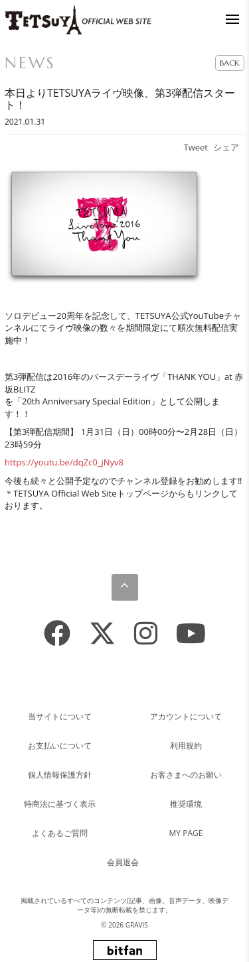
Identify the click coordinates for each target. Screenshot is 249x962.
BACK (230, 63)
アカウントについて (186, 716)
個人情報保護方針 (60, 774)
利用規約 (186, 745)
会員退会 (123, 862)
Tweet (196, 147)
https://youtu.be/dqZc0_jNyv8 (64, 462)
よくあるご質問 (60, 833)
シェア (226, 147)
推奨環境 (186, 804)
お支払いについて (60, 745)
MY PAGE (186, 833)
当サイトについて (60, 716)
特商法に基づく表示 (60, 804)
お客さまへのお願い (186, 774)
